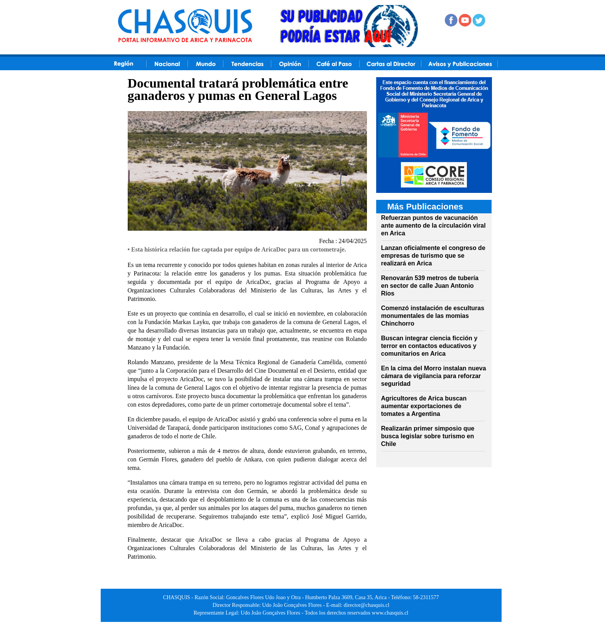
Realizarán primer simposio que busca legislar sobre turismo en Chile (428, 436)
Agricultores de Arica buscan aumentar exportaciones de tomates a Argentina (424, 406)
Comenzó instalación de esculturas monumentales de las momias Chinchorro (433, 316)
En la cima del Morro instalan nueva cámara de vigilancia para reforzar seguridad (433, 376)
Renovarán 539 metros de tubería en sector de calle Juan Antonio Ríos (430, 286)
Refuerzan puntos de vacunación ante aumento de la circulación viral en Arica (433, 225)
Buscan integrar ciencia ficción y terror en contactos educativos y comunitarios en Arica (429, 346)
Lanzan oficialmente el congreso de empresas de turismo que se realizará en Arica (433, 256)
